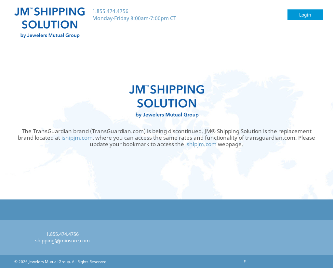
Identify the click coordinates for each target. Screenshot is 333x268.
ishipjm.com (77, 137)
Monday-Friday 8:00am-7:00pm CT (134, 18)
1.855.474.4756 (110, 11)
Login (305, 15)
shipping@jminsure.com (62, 240)
